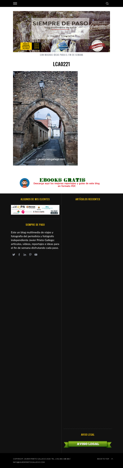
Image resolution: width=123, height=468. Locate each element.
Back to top (105, 458)
